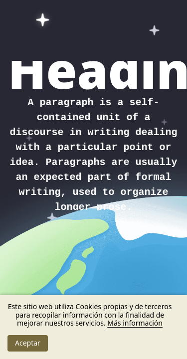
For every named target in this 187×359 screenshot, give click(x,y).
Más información (135, 323)
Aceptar (27, 343)
